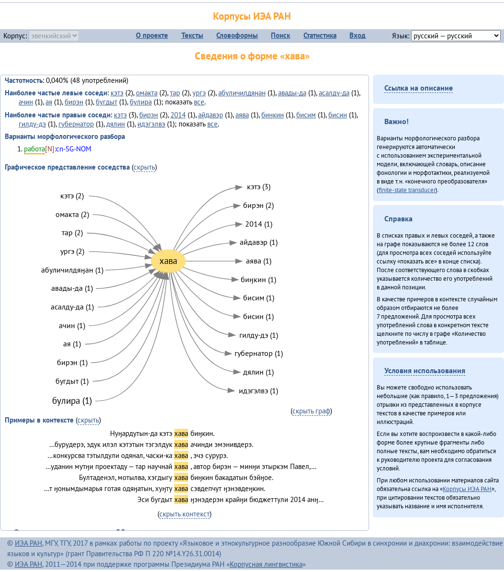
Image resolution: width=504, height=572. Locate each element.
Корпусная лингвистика (266, 564)
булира (141, 101)
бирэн (74, 101)
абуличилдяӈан (242, 92)
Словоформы (237, 35)
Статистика (319, 35)
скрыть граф (311, 410)
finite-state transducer (407, 189)
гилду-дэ (32, 123)
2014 (178, 114)
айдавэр (210, 114)
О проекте (152, 35)
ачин (26, 101)
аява (242, 114)
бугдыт (106, 101)
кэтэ (117, 92)
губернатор (76, 123)
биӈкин (272, 114)
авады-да (292, 92)
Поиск (280, 35)
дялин (115, 123)
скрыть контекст (184, 513)
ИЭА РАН (28, 543)
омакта (146, 92)
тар (175, 92)
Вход (357, 35)
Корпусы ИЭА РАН (252, 16)
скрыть (144, 167)
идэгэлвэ (151, 123)
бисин (337, 114)
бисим (306, 114)
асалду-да (334, 92)
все (199, 101)
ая (48, 101)
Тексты (192, 35)
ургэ (199, 92)
